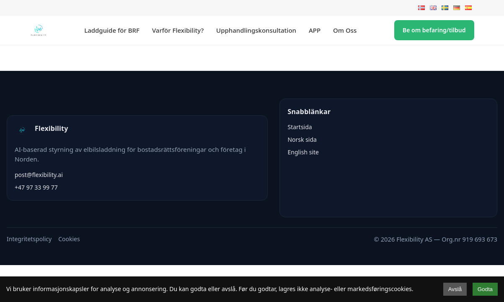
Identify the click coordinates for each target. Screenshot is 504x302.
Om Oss (345, 30)
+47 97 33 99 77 (36, 187)
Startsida (299, 127)
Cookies (69, 239)
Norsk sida (302, 139)
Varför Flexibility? (178, 30)
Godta (485, 289)
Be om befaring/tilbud (434, 30)
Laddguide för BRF (112, 30)
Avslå (455, 289)
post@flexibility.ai (39, 175)
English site (303, 152)
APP (314, 30)
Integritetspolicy (29, 239)
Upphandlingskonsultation (256, 30)
